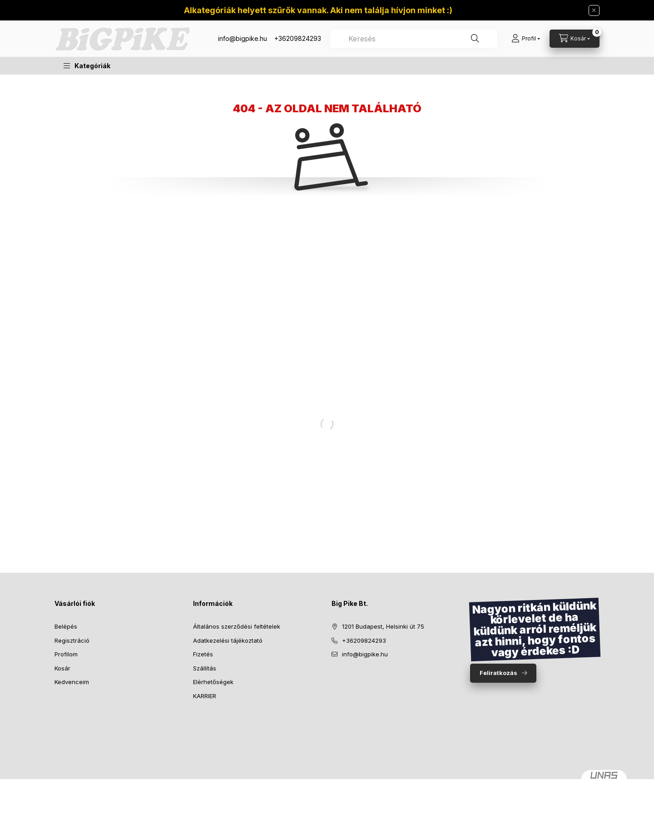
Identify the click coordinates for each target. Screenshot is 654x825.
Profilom (66, 654)
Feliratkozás (498, 672)
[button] (86, 66)
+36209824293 (297, 38)
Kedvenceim (71, 681)
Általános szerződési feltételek (236, 626)
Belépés (65, 626)
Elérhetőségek (213, 681)
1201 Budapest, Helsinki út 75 (383, 626)
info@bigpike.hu (242, 38)
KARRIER (204, 696)
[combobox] (413, 39)
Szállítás (204, 668)
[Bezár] (594, 10)
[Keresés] (475, 38)
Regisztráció (71, 640)
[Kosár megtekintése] (575, 39)
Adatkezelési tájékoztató (228, 640)
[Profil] (526, 39)
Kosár (62, 668)
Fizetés (203, 654)
